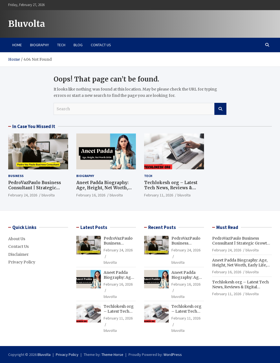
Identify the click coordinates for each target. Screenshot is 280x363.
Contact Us (101, 44)
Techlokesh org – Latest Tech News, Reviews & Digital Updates (170, 188)
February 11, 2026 (158, 195)
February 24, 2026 (22, 195)
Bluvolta (26, 23)
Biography (39, 44)
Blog (78, 44)
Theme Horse (112, 354)
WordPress (173, 354)
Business (16, 176)
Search (220, 109)
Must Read (227, 227)
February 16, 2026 (90, 195)
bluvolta (48, 195)
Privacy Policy (21, 262)
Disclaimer (18, 254)
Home (17, 44)
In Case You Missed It (33, 126)
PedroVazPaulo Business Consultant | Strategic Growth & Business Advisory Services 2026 (34, 190)
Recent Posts (162, 227)
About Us (16, 238)
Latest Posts (93, 227)
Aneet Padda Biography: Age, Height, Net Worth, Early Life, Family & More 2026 (104, 190)
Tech (61, 44)
